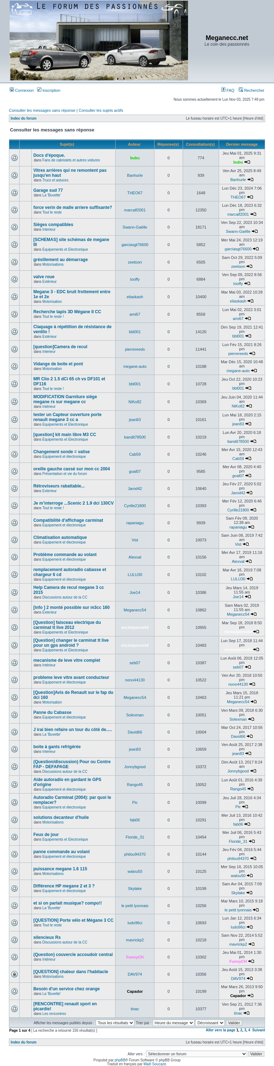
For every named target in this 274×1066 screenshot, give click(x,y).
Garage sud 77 (48, 190)
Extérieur (49, 282)
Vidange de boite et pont (58, 363)
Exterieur (49, 491)
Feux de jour (46, 834)
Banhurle (135, 175)
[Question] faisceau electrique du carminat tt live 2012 (67, 625)
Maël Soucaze (154, 1064)
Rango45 (135, 784)
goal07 (135, 471)
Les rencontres (54, 1014)
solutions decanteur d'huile (61, 817)
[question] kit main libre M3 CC (64, 434)
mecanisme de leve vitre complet (66, 660)
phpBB (120, 1060)
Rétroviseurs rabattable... (59, 486)
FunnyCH (135, 957)
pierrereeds (135, 349)
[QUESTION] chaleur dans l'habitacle (70, 971)
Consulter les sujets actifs (100, 110)
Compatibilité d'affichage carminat (68, 520)
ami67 (135, 314)
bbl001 (135, 332)
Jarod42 (135, 488)
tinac (135, 1009)
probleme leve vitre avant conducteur (71, 677)
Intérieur (49, 407)
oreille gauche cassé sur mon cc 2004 (71, 468)
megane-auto (135, 366)
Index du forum (23, 118)
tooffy (135, 279)
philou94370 (135, 854)
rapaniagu (135, 523)
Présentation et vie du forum (64, 474)
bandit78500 (135, 437)
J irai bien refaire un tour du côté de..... (72, 729)
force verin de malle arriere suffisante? (72, 207)
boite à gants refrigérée (57, 746)
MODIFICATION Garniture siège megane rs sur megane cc (65, 399)
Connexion (22, 90)
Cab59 (135, 454)
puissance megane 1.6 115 (60, 868)
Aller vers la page (221, 1030)
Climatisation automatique (60, 537)
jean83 (135, 419)
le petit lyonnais (134, 906)
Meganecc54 (135, 610)
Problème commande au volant (64, 554)
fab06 (135, 820)
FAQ (227, 90)
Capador (135, 991)
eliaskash (135, 297)
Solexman (135, 715)
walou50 (135, 871)
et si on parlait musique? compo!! (67, 903)
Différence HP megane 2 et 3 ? (64, 886)
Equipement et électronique (64, 457)
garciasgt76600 (134, 244)
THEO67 (135, 193)
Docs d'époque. (49, 155)
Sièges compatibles (53, 224)
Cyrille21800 (135, 506)
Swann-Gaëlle (135, 227)
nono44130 (135, 680)
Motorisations (53, 264)
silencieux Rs (47, 937)
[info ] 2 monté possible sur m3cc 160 (71, 607)
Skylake (135, 888)
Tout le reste (52, 212)
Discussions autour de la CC (64, 597)
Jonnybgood (135, 767)
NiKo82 (134, 402)
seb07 (135, 663)
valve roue (43, 276)
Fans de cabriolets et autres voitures (71, 160)
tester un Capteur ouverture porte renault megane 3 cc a (67, 417)
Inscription (48, 90)
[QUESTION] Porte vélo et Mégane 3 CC (73, 920)
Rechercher (251, 90)
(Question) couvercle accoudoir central (73, 954)
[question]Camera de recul (60, 346)
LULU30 (135, 574)
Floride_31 (135, 837)
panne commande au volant (61, 851)
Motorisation (52, 302)
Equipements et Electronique (65, 249)
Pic (134, 802)
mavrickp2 (135, 940)
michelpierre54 (135, 627)
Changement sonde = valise (61, 451)
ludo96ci (135, 923)
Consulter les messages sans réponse (42, 110)
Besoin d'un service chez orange (66, 988)
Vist (135, 540)
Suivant (258, 1030)
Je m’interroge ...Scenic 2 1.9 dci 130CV (73, 503)
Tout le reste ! (53, 317)
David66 (135, 732)
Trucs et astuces (55, 180)
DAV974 (135, 974)
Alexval (134, 557)
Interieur (49, 229)
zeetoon (135, 262)
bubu (135, 158)
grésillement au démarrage (60, 259)
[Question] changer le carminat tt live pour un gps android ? (70, 643)
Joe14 (135, 592)
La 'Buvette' (51, 195)
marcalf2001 (135, 210)
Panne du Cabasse (52, 712)
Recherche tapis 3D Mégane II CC (67, 311)
